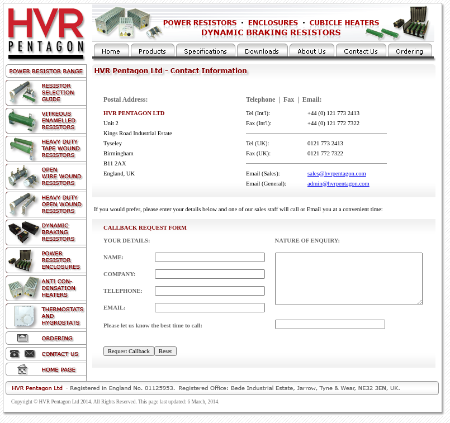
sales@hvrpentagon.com (336, 173)
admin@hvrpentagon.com (338, 183)
